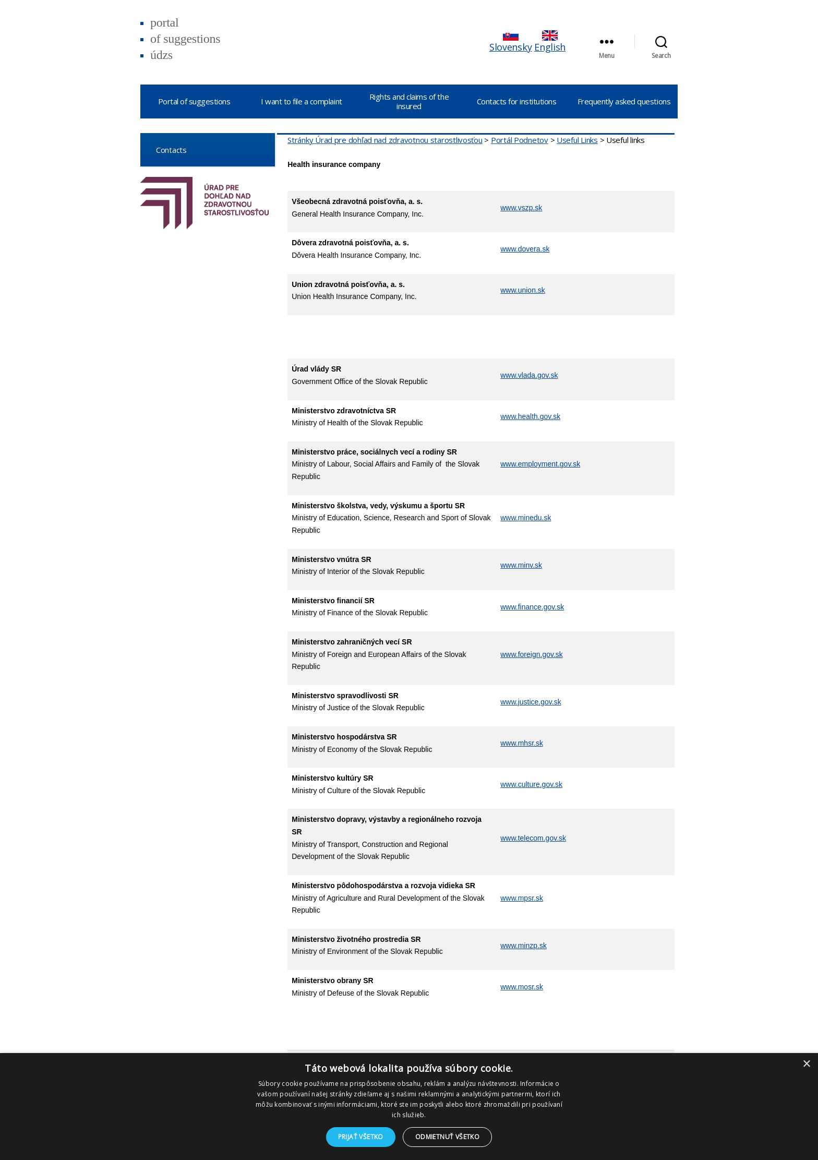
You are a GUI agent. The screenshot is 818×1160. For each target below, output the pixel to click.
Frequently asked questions (624, 101)
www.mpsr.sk (521, 898)
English (550, 41)
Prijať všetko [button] (360, 1136)
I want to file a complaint (301, 101)
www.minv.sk (521, 565)
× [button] (806, 1064)
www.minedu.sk (525, 517)
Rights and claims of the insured (409, 101)
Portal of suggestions (194, 101)
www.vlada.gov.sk (529, 375)
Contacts (167, 149)
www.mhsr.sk (521, 743)
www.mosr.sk (521, 987)
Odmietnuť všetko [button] (447, 1136)
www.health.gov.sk (530, 416)
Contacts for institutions (517, 101)
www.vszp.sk (521, 208)
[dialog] (409, 1106)
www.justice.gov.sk (530, 702)
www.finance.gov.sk (532, 607)
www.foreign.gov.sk (531, 654)
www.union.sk (522, 290)
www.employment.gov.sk (540, 464)
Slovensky (510, 41)
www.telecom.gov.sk (533, 838)
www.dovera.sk (524, 249)
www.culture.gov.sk (531, 784)
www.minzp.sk (523, 945)
